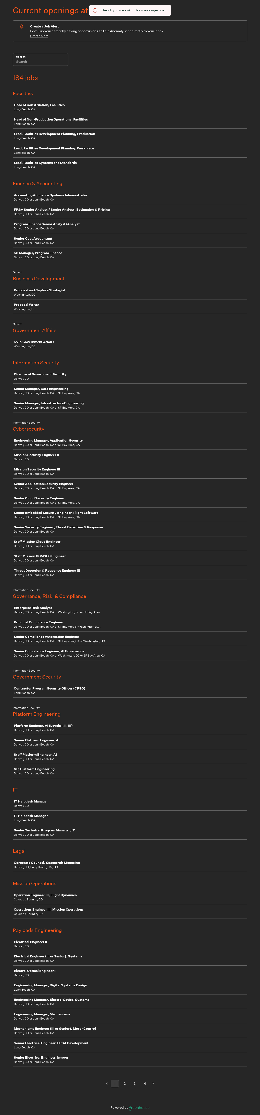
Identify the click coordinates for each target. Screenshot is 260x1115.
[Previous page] (107, 1083)
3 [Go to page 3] (135, 1083)
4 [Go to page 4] (145, 1083)
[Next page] (153, 1083)
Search (21, 56)
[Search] (40, 62)
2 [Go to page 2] (125, 1083)
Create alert (39, 36)
